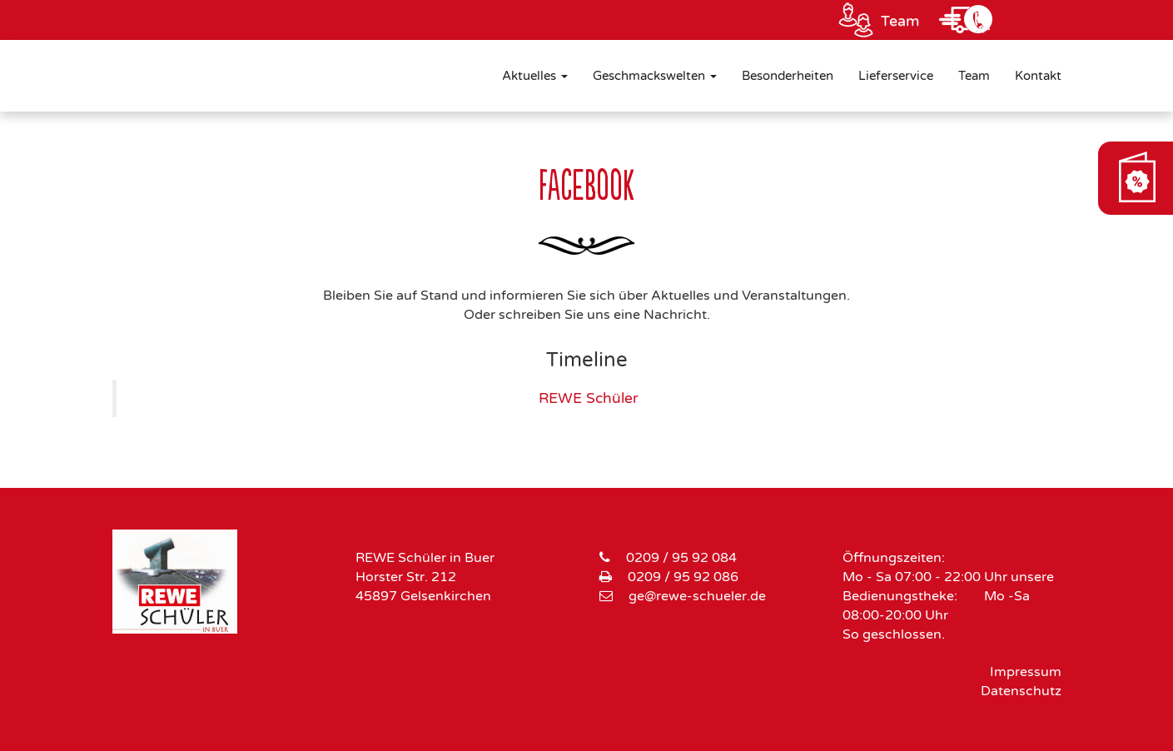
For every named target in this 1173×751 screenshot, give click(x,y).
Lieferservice (895, 75)
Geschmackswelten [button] (655, 75)
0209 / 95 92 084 (681, 558)
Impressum (1025, 672)
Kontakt (1038, 75)
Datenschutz (1021, 691)
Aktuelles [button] (535, 75)
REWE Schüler (589, 398)
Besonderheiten (787, 75)
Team (900, 21)
